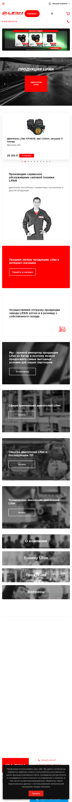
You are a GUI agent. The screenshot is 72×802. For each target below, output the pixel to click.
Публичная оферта (36, 608)
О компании (22, 371)
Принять (36, 793)
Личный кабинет (60, 4)
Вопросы (36, 592)
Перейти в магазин (22, 272)
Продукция (36, 575)
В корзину (26, 155)
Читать (22, 415)
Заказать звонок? (48, 760)
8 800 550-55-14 (9, 21)
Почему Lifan (36, 558)
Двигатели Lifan (14, 145)
